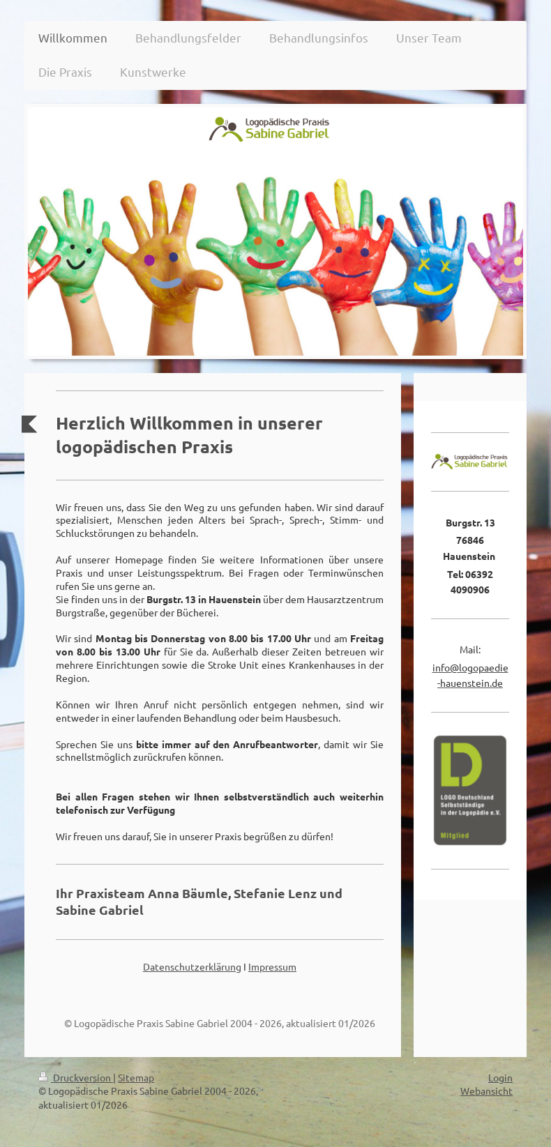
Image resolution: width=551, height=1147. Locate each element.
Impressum (272, 966)
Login (500, 1077)
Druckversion (75, 1077)
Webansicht (486, 1090)
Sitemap (136, 1077)
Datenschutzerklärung (192, 966)
